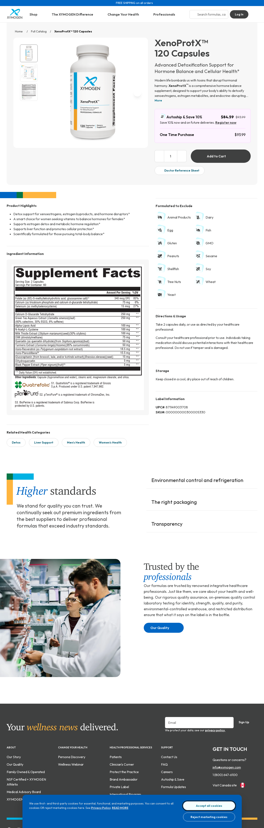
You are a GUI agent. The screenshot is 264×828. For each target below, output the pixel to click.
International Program (125, 762)
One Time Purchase (177, 134)
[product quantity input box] (170, 156)
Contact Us (169, 725)
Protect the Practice (124, 740)
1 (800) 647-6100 (225, 742)
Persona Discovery (71, 725)
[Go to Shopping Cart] (254, 14)
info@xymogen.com (227, 735)
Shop (36, 14)
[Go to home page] (15, 18)
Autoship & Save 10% (181, 116)
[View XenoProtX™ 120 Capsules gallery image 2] (29, 73)
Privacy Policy (101, 808)
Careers (167, 740)
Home (19, 31)
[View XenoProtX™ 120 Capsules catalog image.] (29, 53)
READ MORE (120, 807)
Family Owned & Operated (26, 740)
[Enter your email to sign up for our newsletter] (199, 690)
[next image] (137, 92)
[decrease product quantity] (159, 156)
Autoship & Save (172, 747)
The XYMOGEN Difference (75, 14)
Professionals (167, 14)
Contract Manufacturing (127, 769)
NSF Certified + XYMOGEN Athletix (26, 749)
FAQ (164, 732)
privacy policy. (215, 698)
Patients (116, 725)
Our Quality (162, 595)
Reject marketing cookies (209, 817)
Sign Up (247, 690)
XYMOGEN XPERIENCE (24, 767)
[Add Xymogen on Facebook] (9, 798)
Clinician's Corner (122, 732)
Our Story (14, 725)
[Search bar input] (211, 14)
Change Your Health (126, 14)
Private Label (119, 755)
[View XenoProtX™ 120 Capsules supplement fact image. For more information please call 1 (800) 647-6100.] (29, 92)
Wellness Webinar (71, 732)
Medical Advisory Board (24, 760)
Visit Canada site (229, 752)
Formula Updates (173, 755)
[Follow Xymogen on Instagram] (19, 798)
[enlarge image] (136, 135)
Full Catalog (39, 31)
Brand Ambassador (124, 747)
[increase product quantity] (182, 156)
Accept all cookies (209, 806)
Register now (225, 122)
